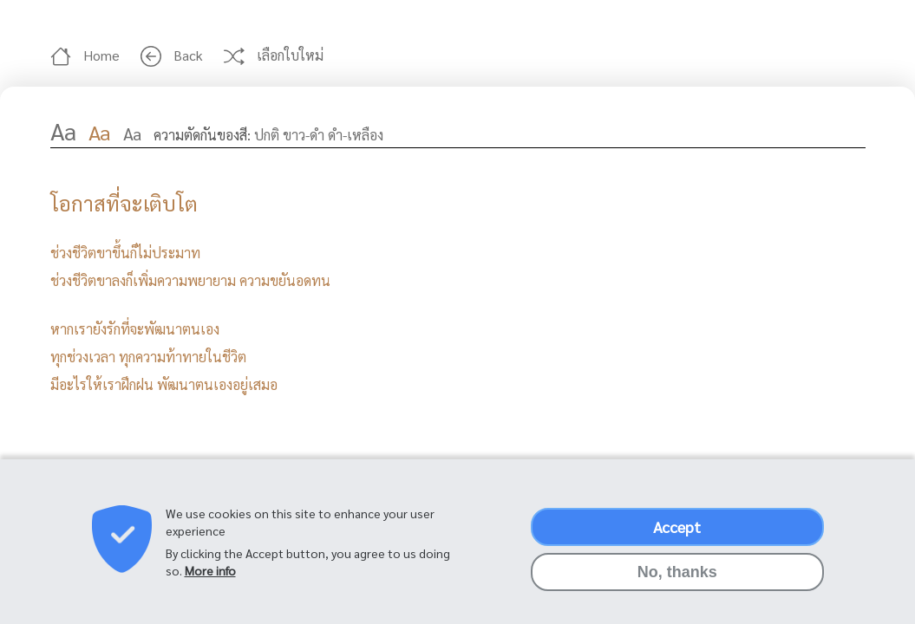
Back (173, 55)
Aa (63, 130)
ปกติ (266, 135)
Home (86, 55)
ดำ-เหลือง (355, 135)
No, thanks (677, 581)
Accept (677, 536)
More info (210, 580)
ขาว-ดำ (303, 135)
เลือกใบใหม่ (275, 55)
